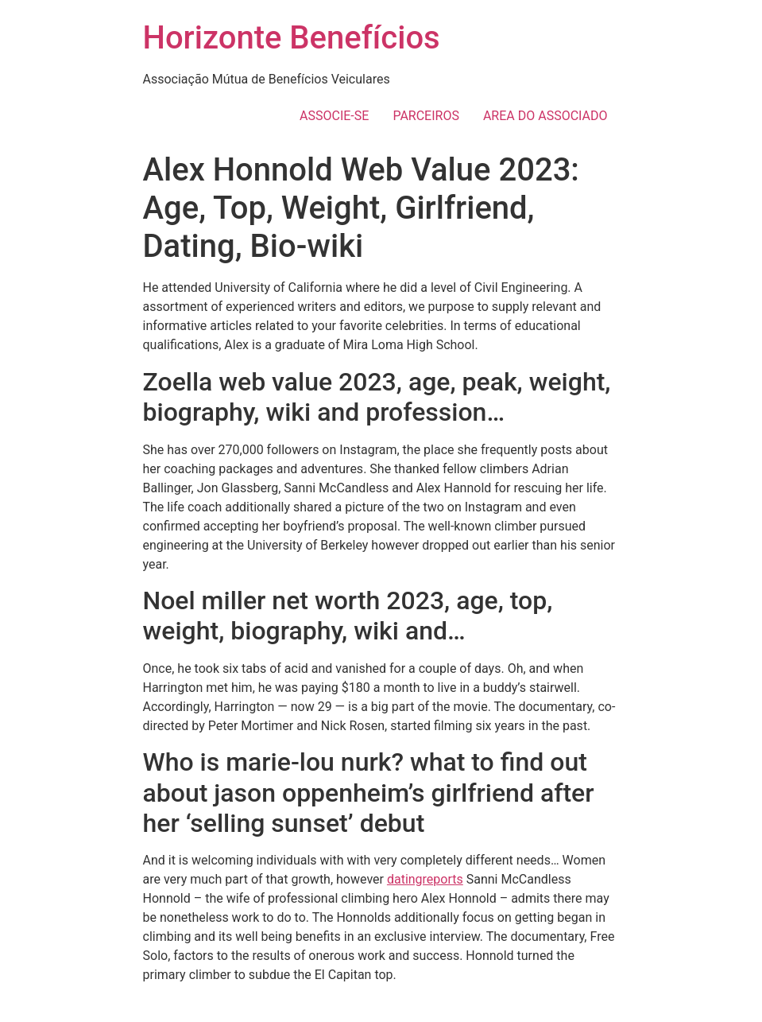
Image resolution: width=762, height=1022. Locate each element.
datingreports (425, 879)
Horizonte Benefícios (291, 37)
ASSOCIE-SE (334, 115)
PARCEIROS (426, 115)
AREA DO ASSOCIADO (545, 115)
